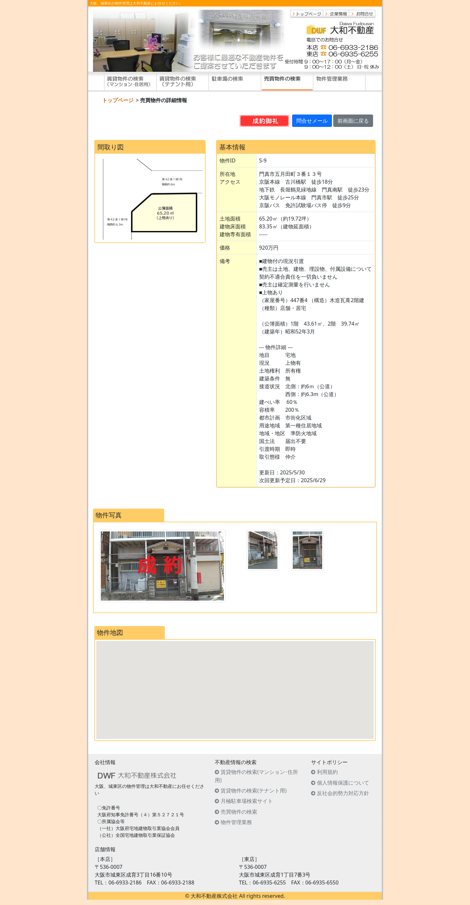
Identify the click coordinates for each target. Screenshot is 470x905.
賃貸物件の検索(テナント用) (183, 81)
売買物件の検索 (287, 81)
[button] (235, 684)
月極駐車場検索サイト (247, 801)
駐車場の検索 (235, 81)
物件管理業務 (339, 81)
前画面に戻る (353, 120)
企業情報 (336, 14)
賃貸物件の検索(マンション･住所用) (256, 776)
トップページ (306, 14)
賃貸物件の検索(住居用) (130, 81)
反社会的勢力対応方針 (343, 793)
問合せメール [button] (312, 120)
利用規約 (327, 771)
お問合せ (362, 14)
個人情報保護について (343, 782)
